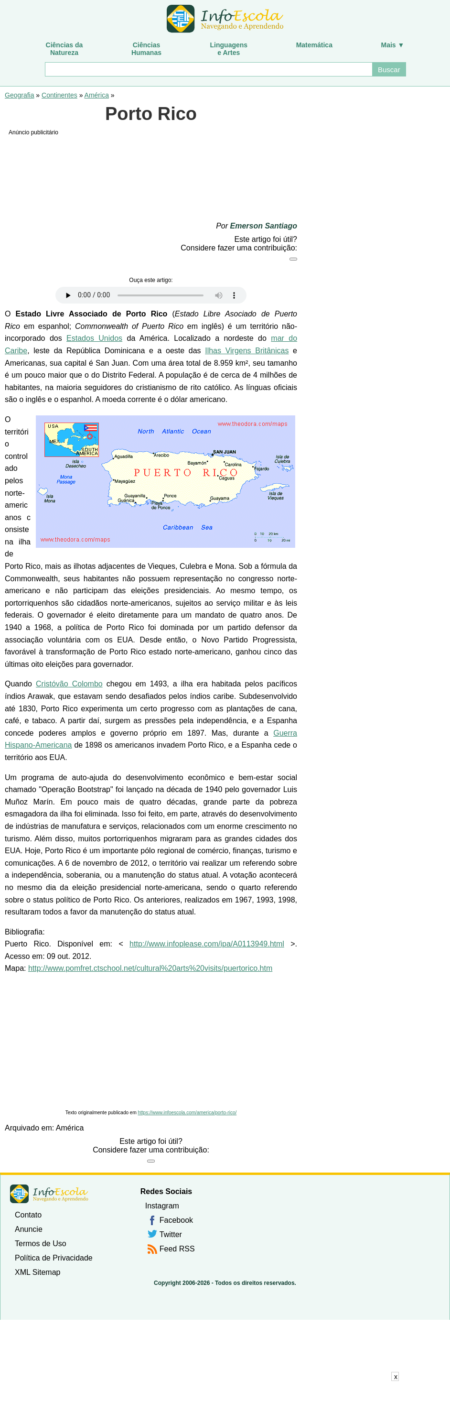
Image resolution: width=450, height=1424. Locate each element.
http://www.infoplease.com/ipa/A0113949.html (206, 944)
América (97, 95)
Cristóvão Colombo (69, 684)
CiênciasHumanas (146, 48)
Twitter (171, 1234)
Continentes (59, 95)
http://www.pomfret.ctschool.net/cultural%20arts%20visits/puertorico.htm (150, 968)
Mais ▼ (393, 45)
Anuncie (29, 1229)
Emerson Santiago (263, 226)
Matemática (314, 45)
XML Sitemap (37, 1272)
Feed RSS (177, 1249)
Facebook (176, 1220)
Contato (28, 1215)
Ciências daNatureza (64, 48)
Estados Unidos (94, 338)
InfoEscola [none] (49, 1194)
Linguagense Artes (229, 48)
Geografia (19, 95)
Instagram (162, 1206)
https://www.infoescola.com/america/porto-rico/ (187, 1112)
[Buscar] (208, 69)
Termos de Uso (40, 1243)
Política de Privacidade (54, 1258)
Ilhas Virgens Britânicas (247, 351)
